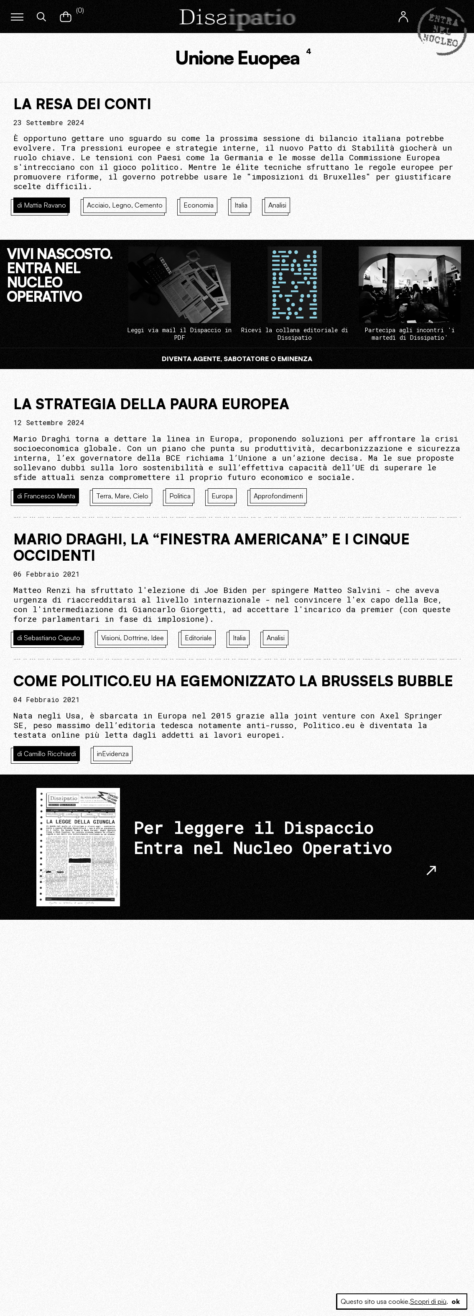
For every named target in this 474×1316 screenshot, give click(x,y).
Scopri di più (428, 1301)
